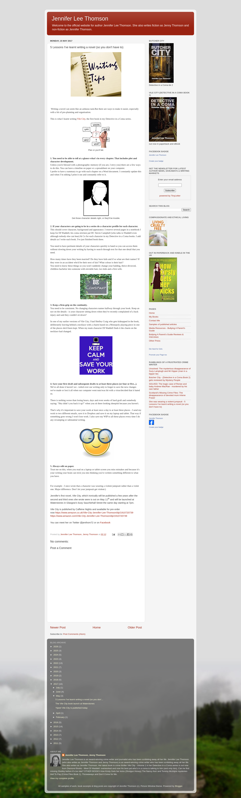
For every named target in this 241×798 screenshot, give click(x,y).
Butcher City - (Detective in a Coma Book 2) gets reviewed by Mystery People (169, 378)
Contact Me (154, 320)
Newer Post (58, 627)
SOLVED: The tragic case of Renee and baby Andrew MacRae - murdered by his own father (168, 386)
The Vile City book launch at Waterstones (75, 703)
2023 (56, 659)
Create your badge (156, 161)
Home (97, 627)
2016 (56, 722)
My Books (153, 317)
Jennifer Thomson (156, 418)
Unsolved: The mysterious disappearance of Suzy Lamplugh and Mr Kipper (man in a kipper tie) (170, 371)
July (58, 687)
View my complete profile (62, 778)
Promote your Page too (158, 355)
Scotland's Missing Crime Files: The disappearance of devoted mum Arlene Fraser (167, 395)
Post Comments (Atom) (74, 634)
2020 (56, 671)
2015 (56, 726)
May (58, 696)
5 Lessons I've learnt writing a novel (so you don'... (79, 699)
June (58, 692)
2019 (56, 675)
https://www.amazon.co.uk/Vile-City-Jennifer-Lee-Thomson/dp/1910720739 (94, 512)
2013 (56, 735)
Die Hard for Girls (155, 349)
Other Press (154, 341)
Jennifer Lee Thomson (80, 18)
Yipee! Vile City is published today (72, 708)
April (58, 713)
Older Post (135, 627)
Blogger (178, 786)
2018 (56, 680)
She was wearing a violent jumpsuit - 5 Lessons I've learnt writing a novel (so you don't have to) (168, 404)
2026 (56, 646)
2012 (56, 739)
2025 (56, 650)
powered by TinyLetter (169, 196)
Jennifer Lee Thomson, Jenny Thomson (85, 755)
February (60, 717)
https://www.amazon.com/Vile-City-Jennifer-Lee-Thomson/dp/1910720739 (88, 516)
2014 (56, 731)
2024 (56, 655)
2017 (56, 684)
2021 (56, 667)
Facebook (105, 522)
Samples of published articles (163, 324)
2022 (56, 663)
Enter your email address (170, 179)
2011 (56, 743)
